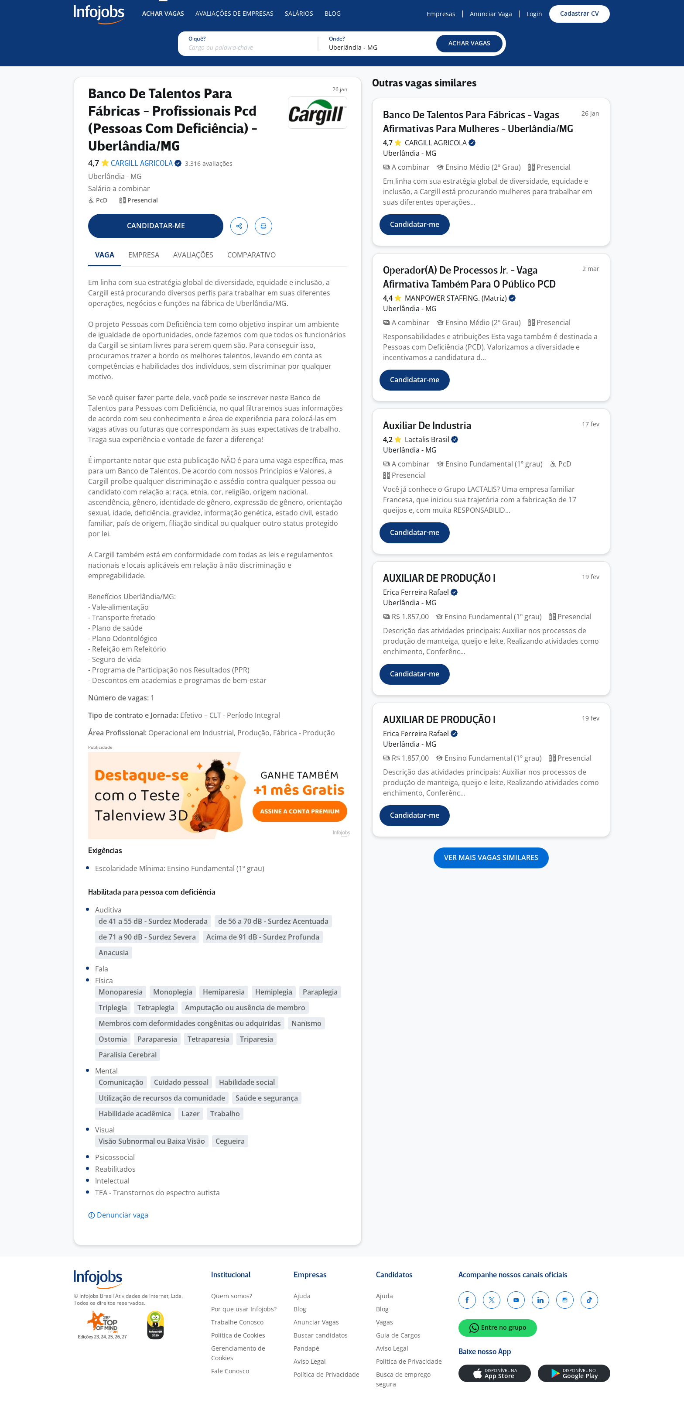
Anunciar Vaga (491, 14)
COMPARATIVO (251, 255)
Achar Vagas (163, 13)
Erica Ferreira (420, 592)
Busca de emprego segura (403, 1379)
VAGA (104, 255)
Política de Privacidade (326, 1374)
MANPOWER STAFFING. (460, 298)
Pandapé (306, 1348)
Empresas (441, 14)
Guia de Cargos (398, 1335)
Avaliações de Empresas (234, 13)
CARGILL (146, 164)
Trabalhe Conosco (237, 1322)
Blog (333, 13)
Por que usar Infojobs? (244, 1309)
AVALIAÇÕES (193, 255)
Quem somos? (231, 1296)
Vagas (384, 1322)
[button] (469, 43)
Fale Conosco (230, 1371)
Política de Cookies (238, 1335)
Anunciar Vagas (316, 1322)
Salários (299, 13)
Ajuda (302, 1296)
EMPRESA (143, 255)
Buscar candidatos (321, 1335)
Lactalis (431, 439)
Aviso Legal (310, 1361)
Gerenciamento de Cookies (238, 1353)
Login (534, 14)
